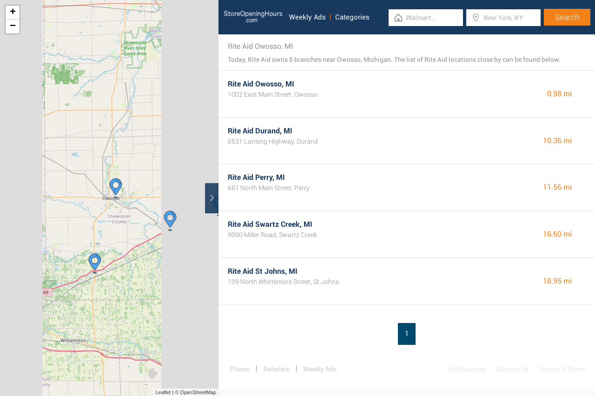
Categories (352, 17)
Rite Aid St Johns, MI (263, 271)
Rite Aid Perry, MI (256, 177)
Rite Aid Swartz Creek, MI (270, 224)
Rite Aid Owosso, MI (261, 83)
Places (240, 369)
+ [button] (13, 13)
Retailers (277, 369)
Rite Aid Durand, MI (260, 130)
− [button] (13, 26)
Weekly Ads (307, 17)
